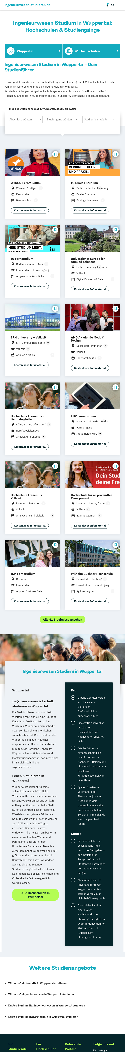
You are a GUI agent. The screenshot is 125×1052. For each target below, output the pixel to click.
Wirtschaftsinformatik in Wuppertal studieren (37, 983)
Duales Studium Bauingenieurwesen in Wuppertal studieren (46, 1005)
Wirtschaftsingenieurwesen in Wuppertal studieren (41, 994)
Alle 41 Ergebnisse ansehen (62, 619)
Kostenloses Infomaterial (30, 210)
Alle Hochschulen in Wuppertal (35, 895)
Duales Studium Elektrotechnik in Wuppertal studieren (43, 1016)
